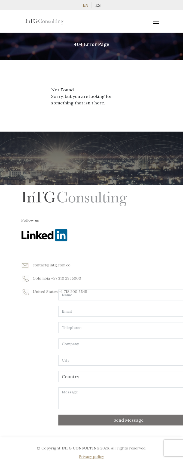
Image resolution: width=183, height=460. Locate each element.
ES (98, 5)
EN (86, 5)
